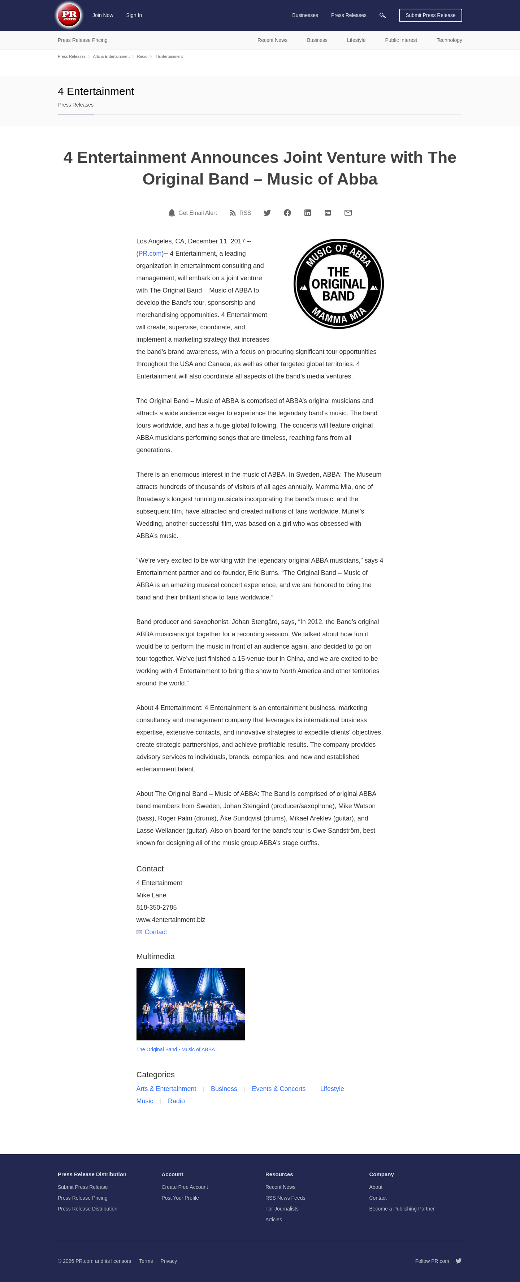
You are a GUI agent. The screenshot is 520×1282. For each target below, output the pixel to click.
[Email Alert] (173, 212)
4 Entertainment (169, 56)
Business (224, 1088)
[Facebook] (287, 212)
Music (144, 1101)
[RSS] (234, 212)
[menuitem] (383, 15)
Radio (142, 56)
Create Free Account (185, 1187)
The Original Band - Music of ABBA (175, 1049)
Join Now (102, 15)
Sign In (134, 15)
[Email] (348, 212)
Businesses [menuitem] (305, 15)
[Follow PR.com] (455, 1261)
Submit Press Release (431, 15)
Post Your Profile (180, 1198)
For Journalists (282, 1209)
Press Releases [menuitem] (349, 15)
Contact (151, 932)
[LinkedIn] (307, 212)
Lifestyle (332, 1088)
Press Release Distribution (87, 1209)
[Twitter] (267, 212)
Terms (146, 1261)
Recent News (280, 1187)
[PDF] (328, 212)
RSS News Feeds (285, 1198)
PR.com (150, 253)
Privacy (168, 1261)
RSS (245, 213)
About (376, 1187)
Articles (273, 1219)
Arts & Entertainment (111, 56)
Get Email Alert (197, 213)
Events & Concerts (279, 1088)
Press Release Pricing (83, 1198)
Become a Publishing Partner (402, 1209)
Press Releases (72, 56)
